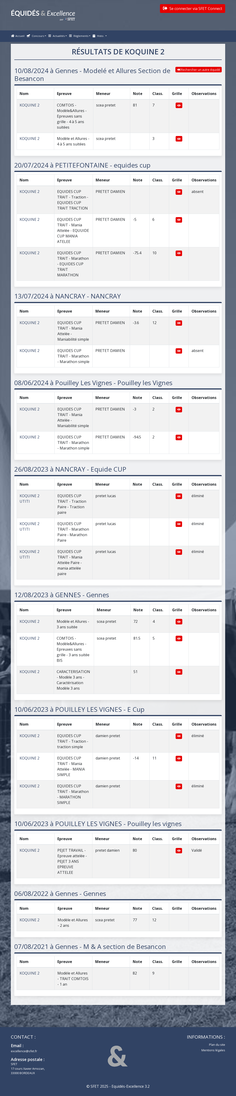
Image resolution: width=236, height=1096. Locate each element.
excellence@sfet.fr (24, 1051)
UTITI (25, 501)
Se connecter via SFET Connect (192, 8)
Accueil (17, 36)
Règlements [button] (78, 36)
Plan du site (217, 1045)
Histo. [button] (99, 36)
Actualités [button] (56, 36)
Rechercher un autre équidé (198, 70)
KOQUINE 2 (29, 105)
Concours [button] (35, 36)
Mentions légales (213, 1050)
